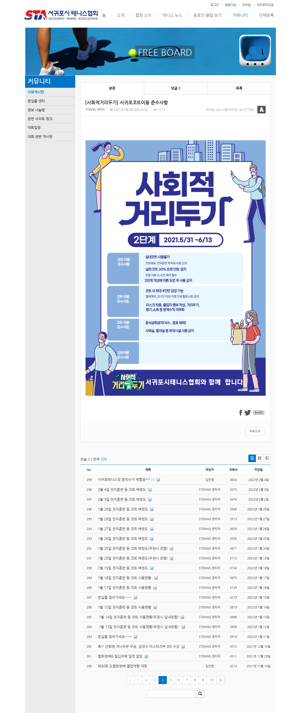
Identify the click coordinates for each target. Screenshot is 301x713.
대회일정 (34, 127)
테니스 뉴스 (172, 15)
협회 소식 (143, 15)
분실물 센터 (36, 101)
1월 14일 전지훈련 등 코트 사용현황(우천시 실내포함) (138, 617)
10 (211, 680)
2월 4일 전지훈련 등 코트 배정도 (122, 489)
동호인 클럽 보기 (207, 15)
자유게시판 (36, 92)
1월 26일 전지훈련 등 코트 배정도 (123, 539)
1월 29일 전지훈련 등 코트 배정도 (123, 509)
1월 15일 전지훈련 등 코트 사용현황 (124, 607)
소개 (120, 15)
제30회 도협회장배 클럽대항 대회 (122, 666)
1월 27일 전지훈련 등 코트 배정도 (123, 529)
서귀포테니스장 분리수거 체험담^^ (124, 479)
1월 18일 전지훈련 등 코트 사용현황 (125, 578)
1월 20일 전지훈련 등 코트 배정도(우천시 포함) (133, 558)
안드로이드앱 (265, 5)
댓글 (175, 88)
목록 (239, 88)
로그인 (214, 5)
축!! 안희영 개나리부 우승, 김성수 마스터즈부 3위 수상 (138, 646)
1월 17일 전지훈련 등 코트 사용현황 (124, 588)
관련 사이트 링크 (40, 119)
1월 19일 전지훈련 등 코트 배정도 (123, 568)
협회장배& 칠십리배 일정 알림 (120, 656)
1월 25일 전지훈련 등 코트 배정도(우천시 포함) (133, 548)
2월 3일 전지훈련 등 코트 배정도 (122, 499)
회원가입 (230, 5)
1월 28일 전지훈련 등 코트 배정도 (123, 519)
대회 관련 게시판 (40, 137)
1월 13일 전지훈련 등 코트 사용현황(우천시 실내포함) (139, 627)
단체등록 (266, 15)
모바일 (246, 5)
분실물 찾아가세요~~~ (115, 597)
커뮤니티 (240, 15)
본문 (112, 88)
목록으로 (254, 431)
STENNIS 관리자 (95, 109)
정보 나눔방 (36, 110)
